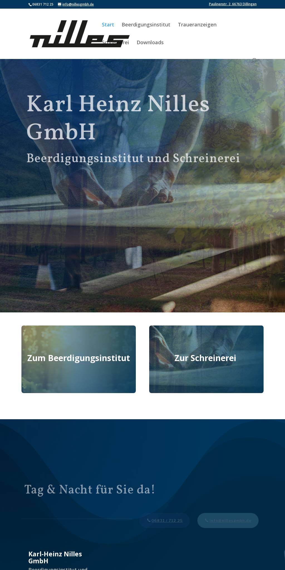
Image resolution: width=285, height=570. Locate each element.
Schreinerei (115, 43)
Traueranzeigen (197, 25)
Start (108, 25)
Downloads (150, 43)
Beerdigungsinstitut (146, 25)
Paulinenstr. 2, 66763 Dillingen (233, 4)
